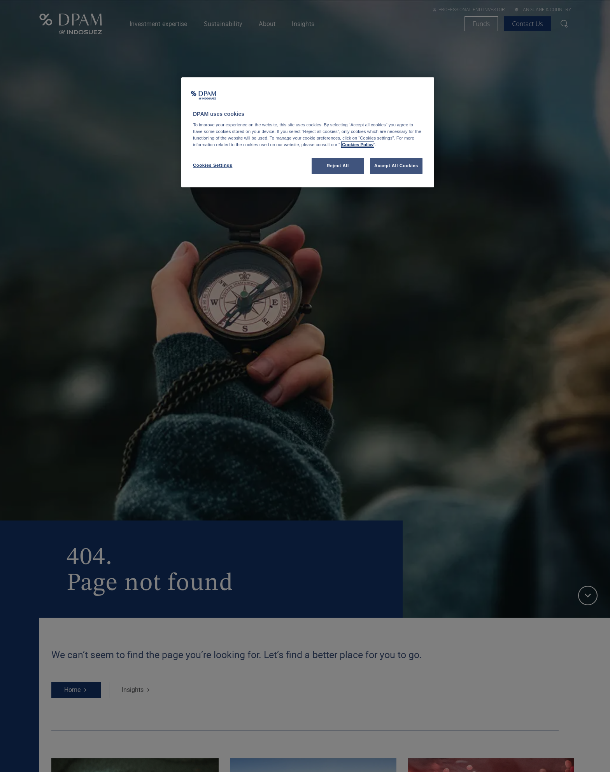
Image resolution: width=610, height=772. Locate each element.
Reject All (338, 165)
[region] (307, 132)
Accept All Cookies (396, 165)
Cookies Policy (357, 144)
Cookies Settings (212, 165)
